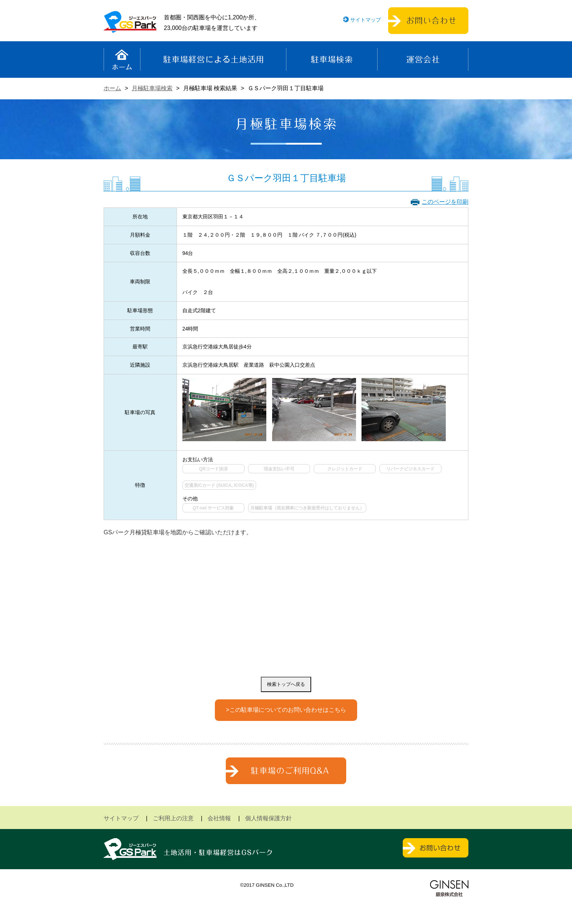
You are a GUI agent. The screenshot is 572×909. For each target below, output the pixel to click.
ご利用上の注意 (173, 818)
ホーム (122, 59)
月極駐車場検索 (152, 88)
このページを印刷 (445, 202)
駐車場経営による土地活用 (213, 59)
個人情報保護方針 (268, 818)
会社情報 (219, 818)
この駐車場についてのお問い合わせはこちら (287, 710)
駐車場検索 (331, 59)
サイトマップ (365, 20)
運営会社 (423, 59)
